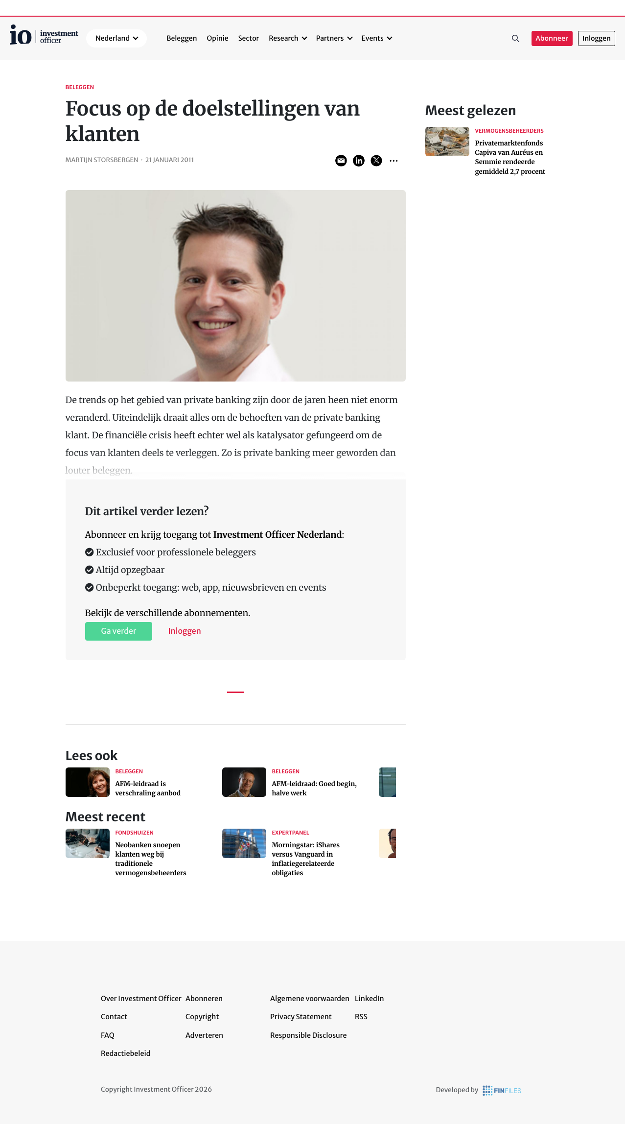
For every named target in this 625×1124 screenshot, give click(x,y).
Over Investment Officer (141, 998)
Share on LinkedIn (359, 161)
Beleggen (181, 38)
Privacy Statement (301, 1016)
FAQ (108, 1035)
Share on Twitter (376, 161)
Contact (114, 1016)
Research (284, 38)
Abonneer (552, 38)
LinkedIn (369, 998)
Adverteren (204, 1035)
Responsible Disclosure (308, 1035)
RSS (361, 1016)
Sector (248, 38)
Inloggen (596, 38)
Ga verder (119, 631)
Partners (330, 38)
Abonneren (204, 998)
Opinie (218, 38)
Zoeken (516, 39)
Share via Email (341, 161)
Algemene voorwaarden (309, 998)
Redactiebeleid (126, 1053)
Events (373, 38)
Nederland (112, 38)
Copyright (202, 1016)
